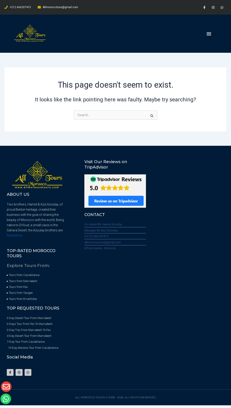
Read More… (15, 235)
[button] (209, 33)
